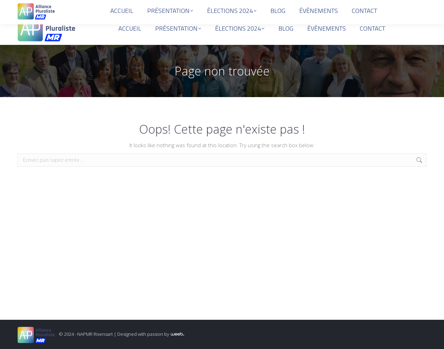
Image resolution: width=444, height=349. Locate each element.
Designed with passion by (150, 334)
